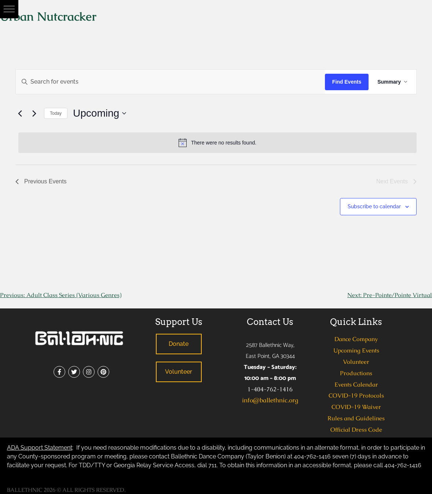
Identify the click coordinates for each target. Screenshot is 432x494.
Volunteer (356, 362)
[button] (9, 9)
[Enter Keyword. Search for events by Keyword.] (170, 82)
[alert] (217, 142)
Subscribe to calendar (374, 206)
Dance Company (356, 339)
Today (56, 113)
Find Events (346, 82)
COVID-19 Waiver (356, 407)
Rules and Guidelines (356, 418)
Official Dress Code (356, 429)
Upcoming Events (356, 350)
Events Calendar (356, 384)
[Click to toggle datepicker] (99, 113)
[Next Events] (34, 113)
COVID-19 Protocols (356, 395)
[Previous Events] (19, 113)
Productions (356, 373)
